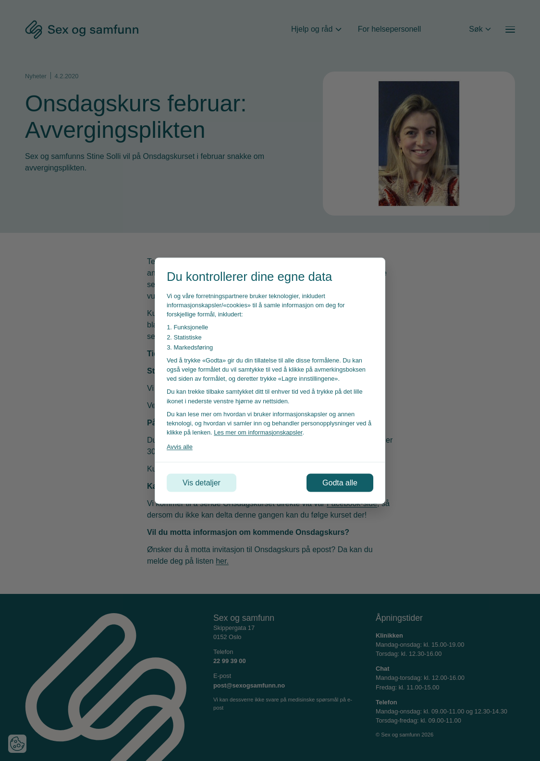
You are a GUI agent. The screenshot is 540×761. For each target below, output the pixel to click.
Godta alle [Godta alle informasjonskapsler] (339, 482)
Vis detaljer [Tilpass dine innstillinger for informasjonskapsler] (202, 482)
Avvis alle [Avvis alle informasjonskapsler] (180, 446)
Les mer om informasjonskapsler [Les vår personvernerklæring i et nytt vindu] (258, 432)
